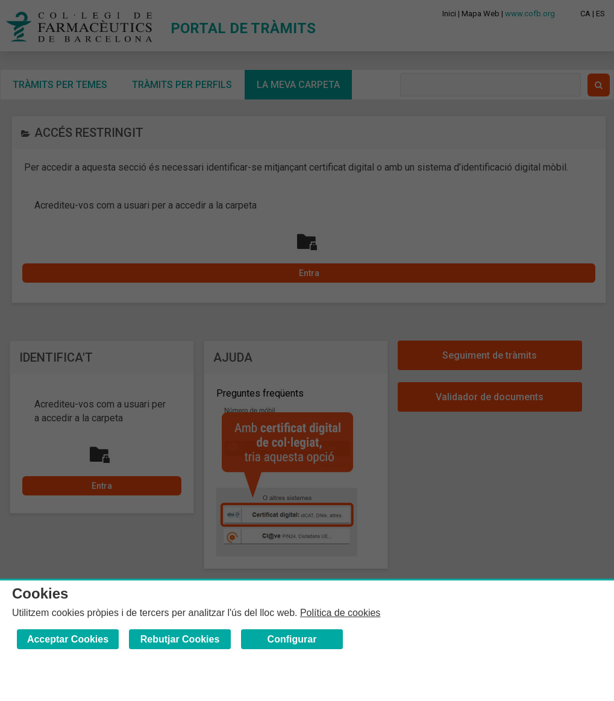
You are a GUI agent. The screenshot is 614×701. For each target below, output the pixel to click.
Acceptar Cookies (67, 639)
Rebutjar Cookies (180, 639)
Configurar (292, 639)
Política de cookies (340, 613)
